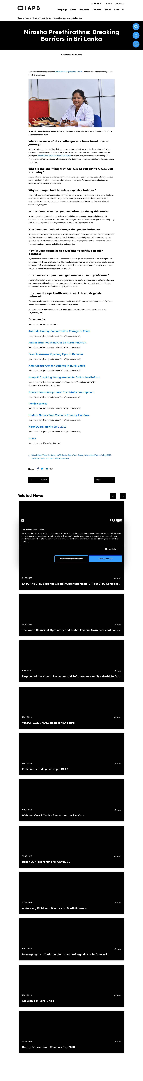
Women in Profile (62, 459)
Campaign (58, 9)
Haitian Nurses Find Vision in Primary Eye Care (59, 415)
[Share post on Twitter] (43, 469)
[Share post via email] (52, 469)
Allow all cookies (105, 559)
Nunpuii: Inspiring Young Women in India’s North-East (64, 377)
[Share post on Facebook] (39, 469)
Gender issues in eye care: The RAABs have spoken (61, 392)
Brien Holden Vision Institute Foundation (54, 156)
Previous (39, 480)
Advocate (82, 9)
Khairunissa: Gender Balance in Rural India (57, 366)
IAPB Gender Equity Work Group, (70, 455)
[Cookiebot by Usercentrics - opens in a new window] (112, 520)
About (106, 9)
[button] (108, 3)
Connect (95, 9)
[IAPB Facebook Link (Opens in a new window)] (95, 3)
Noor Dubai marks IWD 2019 (47, 427)
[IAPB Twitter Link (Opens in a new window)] (92, 3)
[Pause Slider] (115, 1062)
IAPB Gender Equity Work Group (68, 72)
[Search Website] (123, 10)
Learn (70, 9)
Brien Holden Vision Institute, (43, 455)
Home (19, 18)
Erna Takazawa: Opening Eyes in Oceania (56, 354)
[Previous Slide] (113, 496)
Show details (110, 549)
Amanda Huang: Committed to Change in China (59, 331)
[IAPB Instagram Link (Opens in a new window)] (101, 3)
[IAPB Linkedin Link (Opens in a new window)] (98, 3)
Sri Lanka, (50, 459)
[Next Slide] (123, 496)
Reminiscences (38, 403)
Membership (120, 3)
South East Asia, (38, 459)
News (116, 9)
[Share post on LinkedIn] (48, 469)
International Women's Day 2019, (97, 455)
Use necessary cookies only (71, 559)
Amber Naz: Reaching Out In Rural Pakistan (57, 342)
